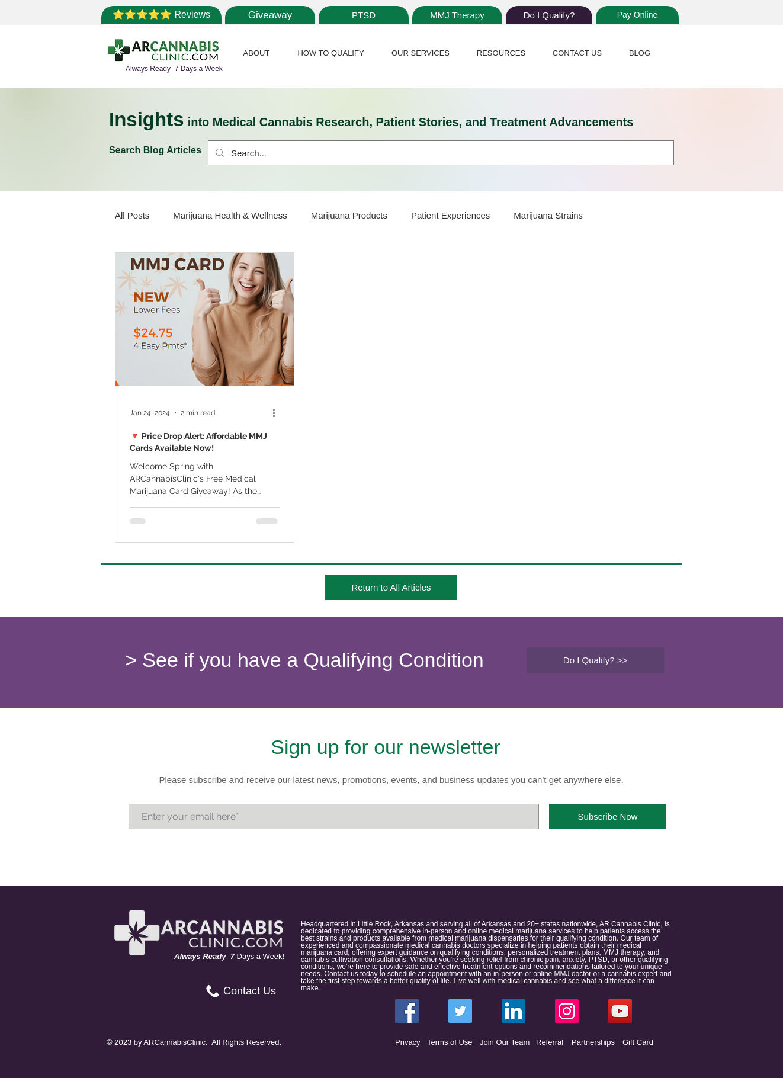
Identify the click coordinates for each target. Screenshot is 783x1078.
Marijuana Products (349, 215)
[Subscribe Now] (607, 816)
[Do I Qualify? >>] (595, 660)
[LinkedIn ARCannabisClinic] (513, 1011)
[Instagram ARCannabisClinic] (567, 1011)
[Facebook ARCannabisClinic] (407, 1011)
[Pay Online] (637, 15)
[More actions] (278, 413)
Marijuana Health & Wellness (230, 215)
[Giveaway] (270, 15)
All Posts (132, 215)
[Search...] (440, 153)
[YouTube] (620, 1011)
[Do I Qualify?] (549, 15)
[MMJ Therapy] (457, 15)
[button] (256, 53)
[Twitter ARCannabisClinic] (460, 1011)
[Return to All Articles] (391, 587)
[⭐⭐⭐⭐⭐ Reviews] (161, 15)
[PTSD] (364, 15)
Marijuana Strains (548, 215)
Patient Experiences (450, 215)
